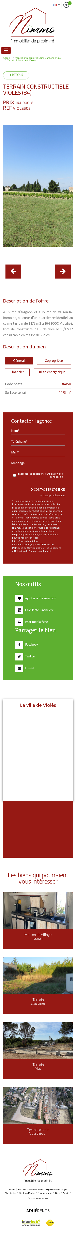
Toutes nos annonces (38, 1198)
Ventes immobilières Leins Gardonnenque (38, 58)
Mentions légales (27, 1193)
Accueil (7, 58)
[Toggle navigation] (6, 50)
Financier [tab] (17, 372)
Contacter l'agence (48, 489)
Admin (66, 1193)
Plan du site (10, 1193)
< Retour (16, 75)
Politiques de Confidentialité (27, 548)
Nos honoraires (45, 1193)
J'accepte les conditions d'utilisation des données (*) (40, 475)
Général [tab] (19, 361)
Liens (57, 1193)
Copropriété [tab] (54, 361)
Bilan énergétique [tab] (52, 372)
